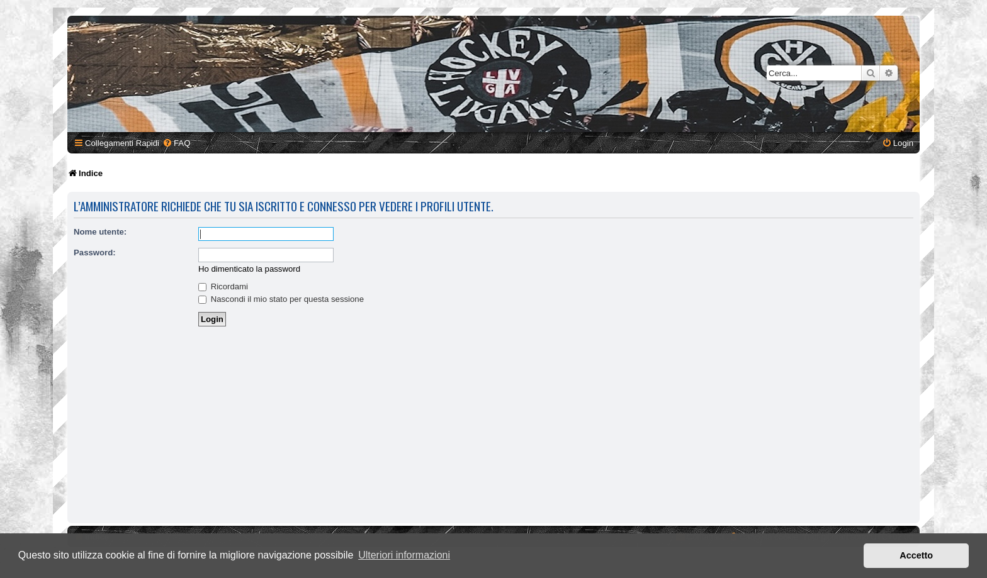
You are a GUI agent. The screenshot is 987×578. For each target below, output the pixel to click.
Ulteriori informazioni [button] (404, 555)
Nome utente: (100, 231)
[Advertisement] (493, 426)
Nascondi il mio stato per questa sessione (281, 299)
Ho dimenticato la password (249, 269)
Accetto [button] (916, 555)
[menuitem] (176, 143)
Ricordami (223, 286)
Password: (95, 252)
